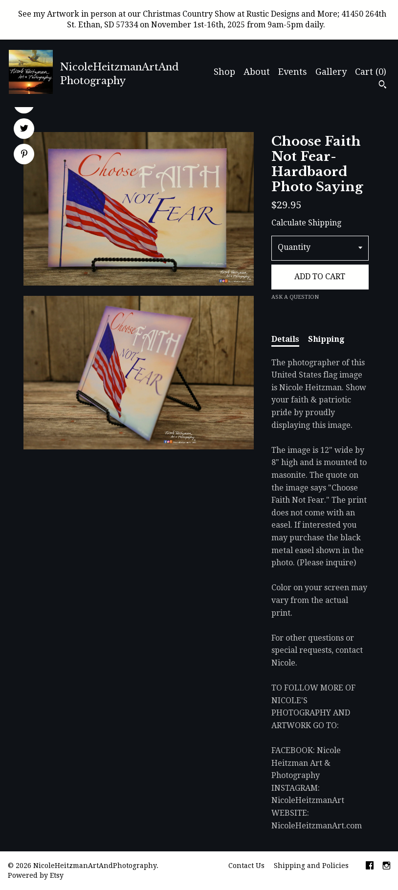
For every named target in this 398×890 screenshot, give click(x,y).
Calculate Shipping (306, 222)
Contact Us (246, 865)
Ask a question (295, 297)
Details (285, 339)
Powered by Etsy (36, 875)
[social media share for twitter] (24, 129)
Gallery (331, 72)
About (256, 72)
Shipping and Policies (311, 865)
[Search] (382, 85)
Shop (224, 72)
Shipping (326, 339)
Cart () (370, 72)
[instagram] (386, 866)
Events (292, 72)
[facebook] (370, 866)
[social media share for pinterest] (24, 155)
